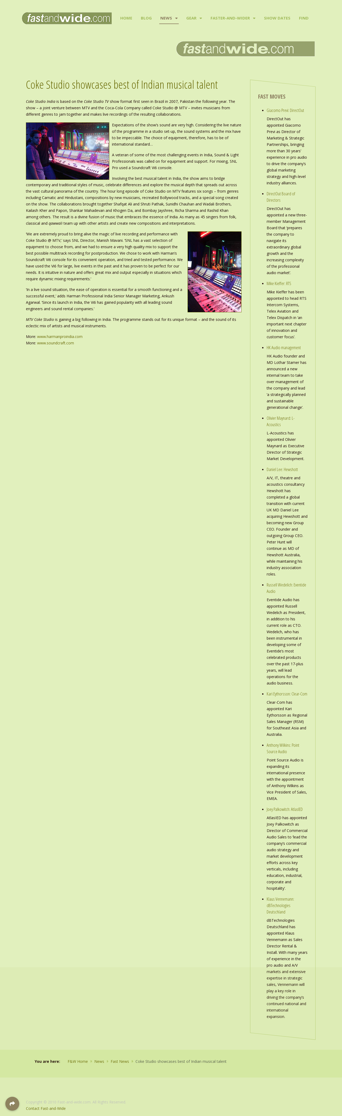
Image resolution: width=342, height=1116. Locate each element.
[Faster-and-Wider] (253, 18)
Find (304, 18)
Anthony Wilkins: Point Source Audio (283, 748)
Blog (146, 18)
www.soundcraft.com (55, 342)
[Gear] (200, 18)
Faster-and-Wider (230, 18)
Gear (191, 18)
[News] (176, 18)
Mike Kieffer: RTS (279, 283)
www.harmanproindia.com (60, 336)
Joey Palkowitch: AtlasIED (285, 809)
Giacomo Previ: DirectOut (285, 110)
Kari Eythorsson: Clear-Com (287, 694)
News (166, 18)
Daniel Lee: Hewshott (282, 469)
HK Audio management (284, 347)
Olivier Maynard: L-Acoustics (280, 421)
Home (126, 18)
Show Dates (277, 18)
